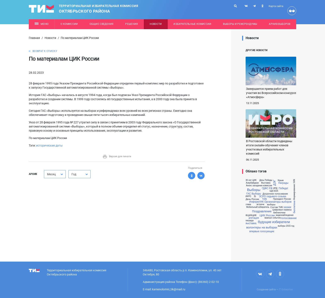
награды (250, 221)
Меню (42, 24)
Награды (283, 183)
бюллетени (294, 207)
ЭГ (255, 196)
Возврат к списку (45, 51)
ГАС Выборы (253, 193)
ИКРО (248, 196)
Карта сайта (276, 6)
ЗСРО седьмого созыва (272, 196)
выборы (271, 204)
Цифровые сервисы (281, 210)
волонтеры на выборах (261, 227)
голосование (289, 218)
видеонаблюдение (284, 215)
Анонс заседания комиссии (259, 186)
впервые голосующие (261, 231)
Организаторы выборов (278, 202)
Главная (34, 38)
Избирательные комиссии (192, 24)
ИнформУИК (256, 202)
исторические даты (49, 145)
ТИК (264, 199)
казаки (287, 207)
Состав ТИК (276, 207)
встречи (260, 204)
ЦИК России (267, 215)
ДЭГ (274, 183)
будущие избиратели (274, 222)
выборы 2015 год (286, 226)
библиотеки (279, 212)
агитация (254, 218)
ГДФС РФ (267, 188)
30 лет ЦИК (251, 180)
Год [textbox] (74, 174)
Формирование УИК (294, 189)
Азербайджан (252, 183)
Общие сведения (102, 24)
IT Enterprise (286, 289)
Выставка (265, 183)
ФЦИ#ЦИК (251, 215)
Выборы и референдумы (240, 24)
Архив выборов (279, 24)
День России (252, 199)
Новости (156, 24)
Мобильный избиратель (257, 207)
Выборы (253, 190)
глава (248, 204)
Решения (131, 24)
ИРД (275, 188)
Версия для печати (116, 156)
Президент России (282, 199)
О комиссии (69, 24)
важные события (272, 218)
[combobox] (55, 174)
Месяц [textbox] (51, 174)
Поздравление (262, 211)
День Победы (265, 180)
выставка (251, 223)
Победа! (283, 188)
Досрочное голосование (275, 194)
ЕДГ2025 (274, 191)
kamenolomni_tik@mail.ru (168, 289)
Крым (281, 180)
